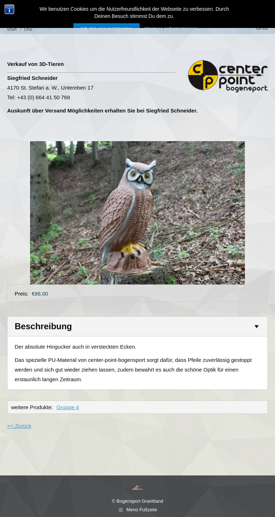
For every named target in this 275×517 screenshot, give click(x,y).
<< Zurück (19, 426)
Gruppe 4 (68, 407)
